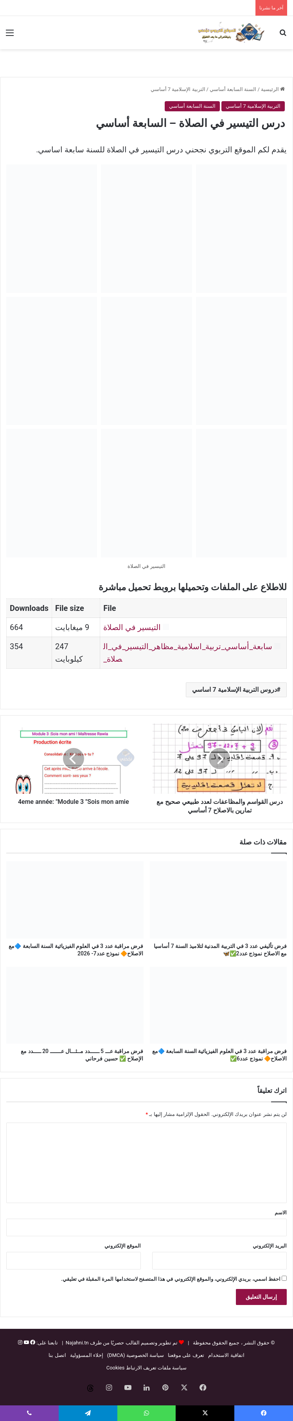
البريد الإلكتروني (270, 1246)
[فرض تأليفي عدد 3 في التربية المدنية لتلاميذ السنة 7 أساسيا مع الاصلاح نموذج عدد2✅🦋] (218, 900)
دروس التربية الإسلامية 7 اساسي (234, 689)
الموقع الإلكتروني (122, 1246)
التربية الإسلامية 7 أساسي (178, 89)
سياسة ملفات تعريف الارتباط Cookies (146, 1368)
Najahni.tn (77, 1343)
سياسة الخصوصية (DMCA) (135, 1355)
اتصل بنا (57, 1355)
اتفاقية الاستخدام (226, 1355)
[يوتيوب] (25, 1343)
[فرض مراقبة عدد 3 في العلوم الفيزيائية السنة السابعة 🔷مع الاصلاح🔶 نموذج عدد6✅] (218, 1005)
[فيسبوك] (32, 1343)
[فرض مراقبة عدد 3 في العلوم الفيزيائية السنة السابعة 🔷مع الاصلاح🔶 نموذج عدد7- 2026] (75, 900)
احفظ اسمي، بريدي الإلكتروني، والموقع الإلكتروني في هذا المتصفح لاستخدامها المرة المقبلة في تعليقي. (170, 1279)
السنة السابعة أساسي (233, 89)
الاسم (281, 1213)
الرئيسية (273, 89)
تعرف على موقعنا (186, 1355)
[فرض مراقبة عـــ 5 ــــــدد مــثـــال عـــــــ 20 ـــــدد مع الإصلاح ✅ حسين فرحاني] (75, 1005)
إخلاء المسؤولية (86, 1355)
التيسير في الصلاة (132, 627)
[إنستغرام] (20, 1343)
